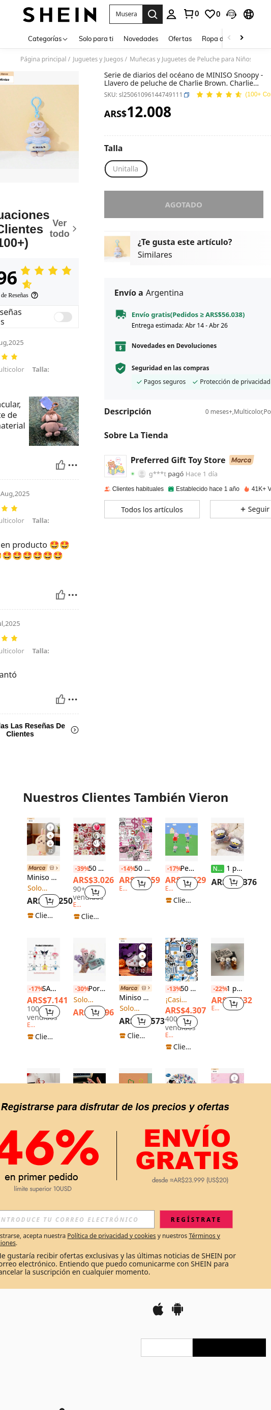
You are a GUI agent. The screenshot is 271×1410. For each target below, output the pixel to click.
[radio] (125, 169)
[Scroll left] (229, 38)
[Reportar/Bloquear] (73, 465)
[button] (125, 14)
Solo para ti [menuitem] (96, 38)
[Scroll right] (241, 38)
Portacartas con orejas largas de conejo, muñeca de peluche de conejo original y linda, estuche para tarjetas (89, 988)
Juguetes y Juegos (98, 59)
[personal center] (171, 14)
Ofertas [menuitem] (180, 38)
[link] (191, 14)
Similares (155, 254)
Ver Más (135, 1194)
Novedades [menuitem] (141, 38)
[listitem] (43, 869)
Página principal (43, 59)
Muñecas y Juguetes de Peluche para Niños (191, 59)
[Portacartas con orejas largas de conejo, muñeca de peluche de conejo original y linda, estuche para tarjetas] (89, 959)
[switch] (63, 317)
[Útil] (60, 465)
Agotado (183, 204)
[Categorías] (48, 38)
